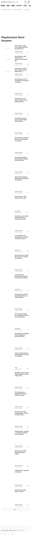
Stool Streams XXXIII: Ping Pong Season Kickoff (20, 452)
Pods (13, 5)
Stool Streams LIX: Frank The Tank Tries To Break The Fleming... (21, 257)
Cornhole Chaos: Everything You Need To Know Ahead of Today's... (22, 276)
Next (16, 509)
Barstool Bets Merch (17, 9)
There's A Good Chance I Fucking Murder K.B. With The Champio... (22, 354)
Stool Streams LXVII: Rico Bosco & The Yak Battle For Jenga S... (22, 139)
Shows (25, 6)
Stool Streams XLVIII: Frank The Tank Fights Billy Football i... (21, 120)
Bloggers (19, 6)
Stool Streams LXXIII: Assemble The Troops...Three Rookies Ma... (21, 59)
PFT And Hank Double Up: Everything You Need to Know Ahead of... (21, 315)
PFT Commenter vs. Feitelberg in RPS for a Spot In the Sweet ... (21, 394)
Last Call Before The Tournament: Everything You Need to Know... (21, 237)
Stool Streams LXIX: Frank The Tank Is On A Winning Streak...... (21, 100)
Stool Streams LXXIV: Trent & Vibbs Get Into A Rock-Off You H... (21, 47)
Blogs (3, 5)
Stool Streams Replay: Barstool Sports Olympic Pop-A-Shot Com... (21, 159)
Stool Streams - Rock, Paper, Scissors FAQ (21, 197)
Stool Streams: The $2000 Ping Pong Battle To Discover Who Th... (22, 335)
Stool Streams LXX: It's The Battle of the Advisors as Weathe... (22, 80)
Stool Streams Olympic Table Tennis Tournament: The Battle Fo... (22, 178)
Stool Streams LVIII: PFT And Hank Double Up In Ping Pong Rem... (21, 296)
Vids (8, 5)
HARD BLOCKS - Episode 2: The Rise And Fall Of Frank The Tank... (22, 433)
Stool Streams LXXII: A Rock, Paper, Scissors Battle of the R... (21, 70)
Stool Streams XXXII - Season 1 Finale (20, 490)
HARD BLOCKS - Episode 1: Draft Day (22, 471)
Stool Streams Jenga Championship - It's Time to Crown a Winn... (21, 413)
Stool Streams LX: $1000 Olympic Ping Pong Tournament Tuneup (21, 217)
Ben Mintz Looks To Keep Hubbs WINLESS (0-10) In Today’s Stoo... (22, 374)
